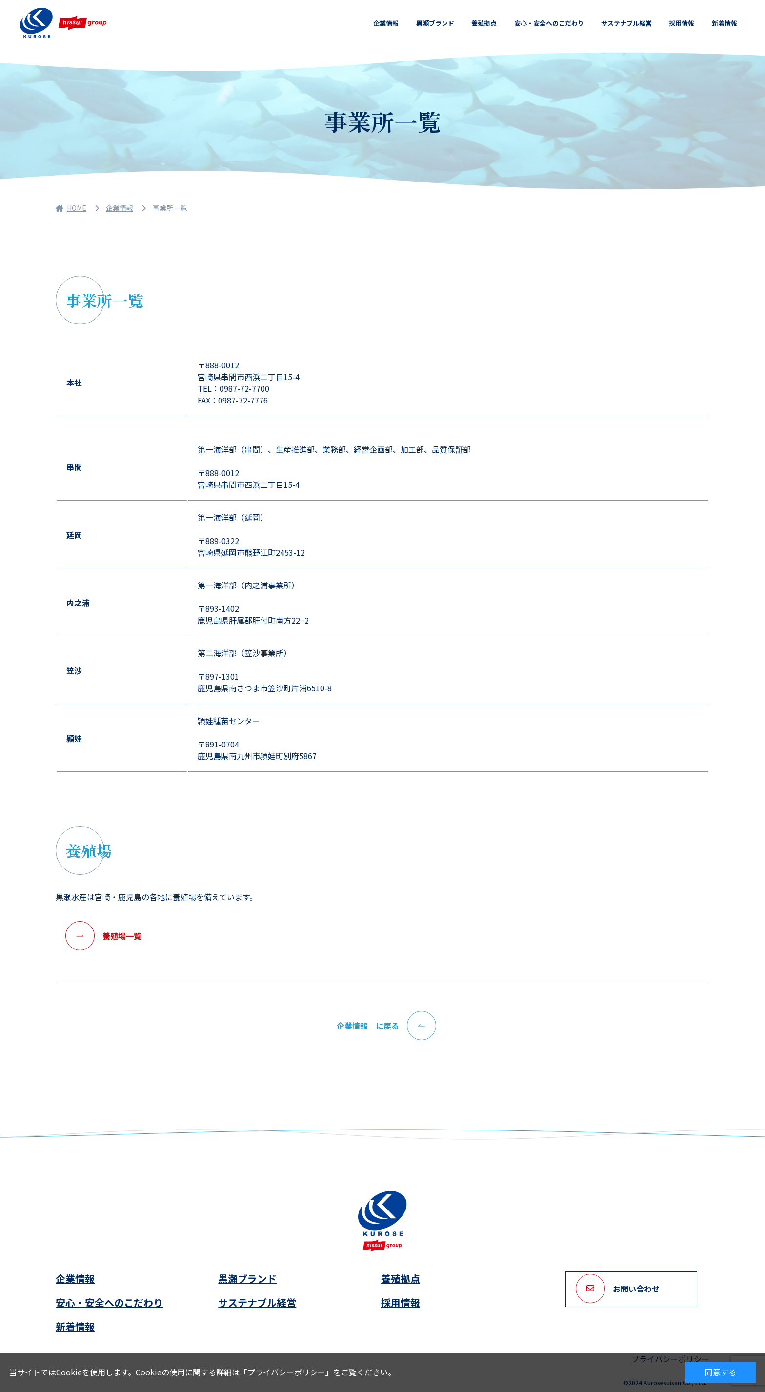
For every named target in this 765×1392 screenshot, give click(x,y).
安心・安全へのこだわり (549, 23)
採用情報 (681, 23)
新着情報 (724, 23)
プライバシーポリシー (286, 1372)
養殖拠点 (483, 23)
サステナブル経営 (626, 23)
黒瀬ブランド (435, 23)
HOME (71, 208)
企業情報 (385, 23)
